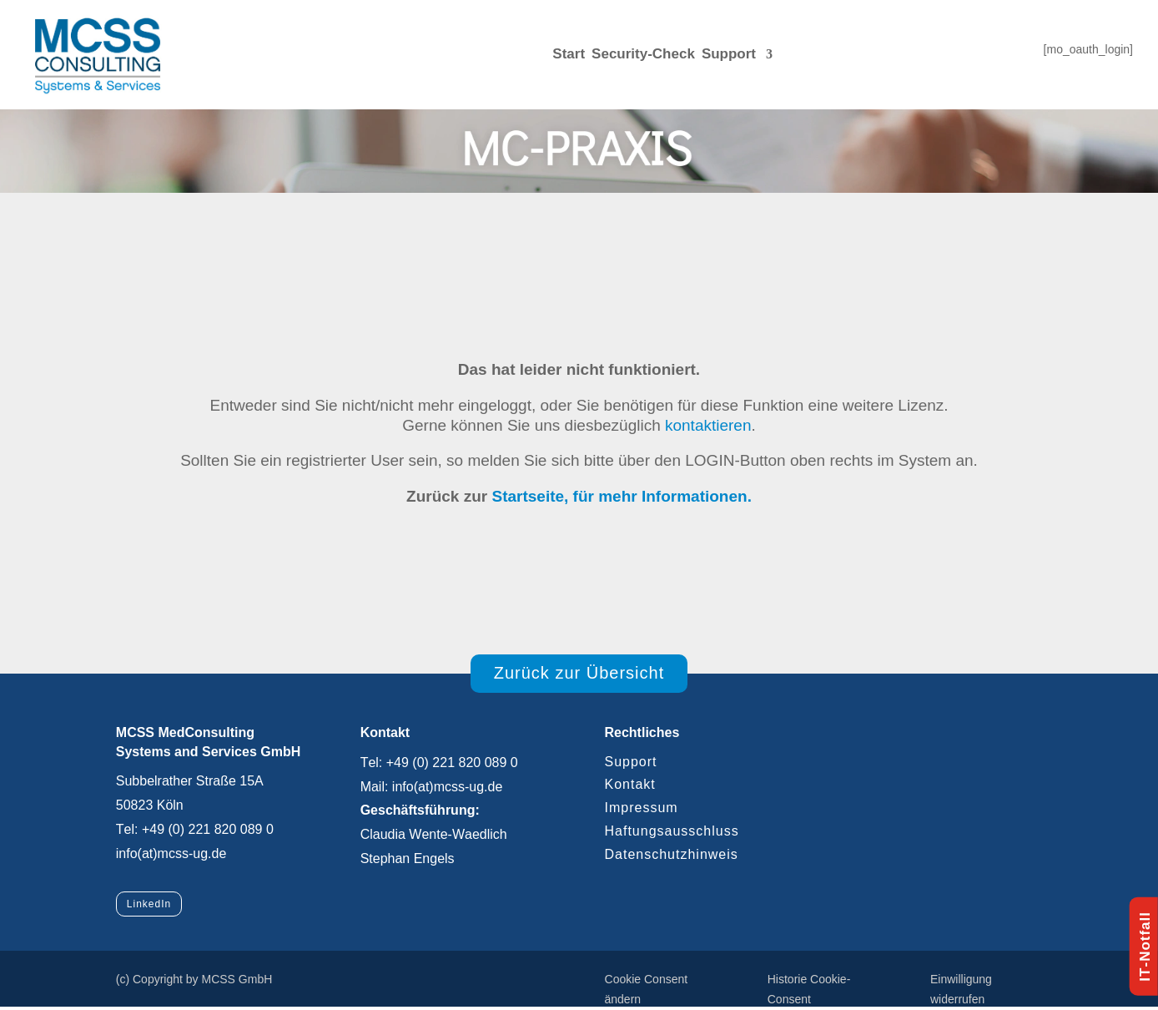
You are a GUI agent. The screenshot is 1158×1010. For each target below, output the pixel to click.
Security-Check (643, 54)
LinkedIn (149, 904)
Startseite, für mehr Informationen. (621, 496)
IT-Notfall (1145, 947)
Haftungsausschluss (671, 831)
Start (568, 54)
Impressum (640, 807)
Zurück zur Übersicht (579, 673)
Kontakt (629, 784)
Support (729, 54)
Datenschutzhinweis (671, 854)
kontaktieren (708, 425)
